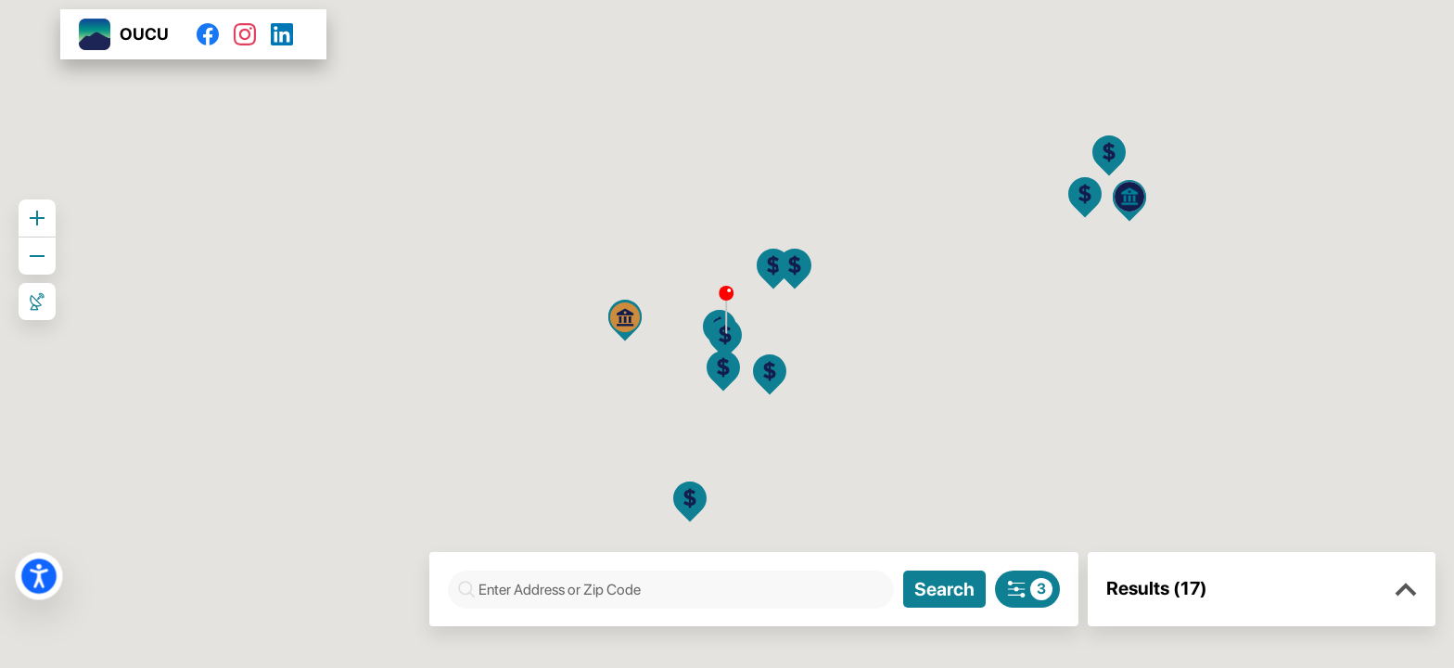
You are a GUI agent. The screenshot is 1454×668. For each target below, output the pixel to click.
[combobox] (681, 589)
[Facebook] (215, 34)
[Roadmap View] (37, 301)
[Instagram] (252, 34)
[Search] (944, 589)
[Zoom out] (37, 256)
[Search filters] (1027, 589)
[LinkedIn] (289, 34)
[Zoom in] (37, 218)
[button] (1406, 590)
